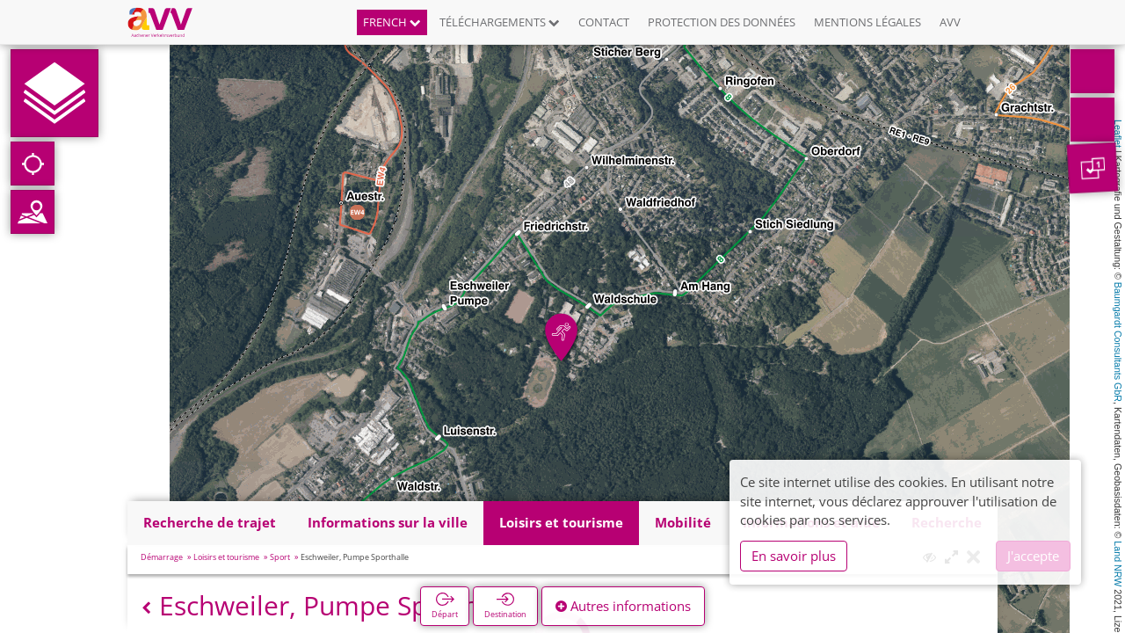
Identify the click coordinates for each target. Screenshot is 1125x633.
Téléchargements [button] (499, 22)
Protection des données (721, 22)
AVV (950, 22)
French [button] (392, 22)
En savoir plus (793, 555)
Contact (603, 22)
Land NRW (1118, 563)
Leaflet (1118, 134)
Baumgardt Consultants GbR (1118, 342)
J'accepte (1033, 555)
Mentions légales (867, 22)
